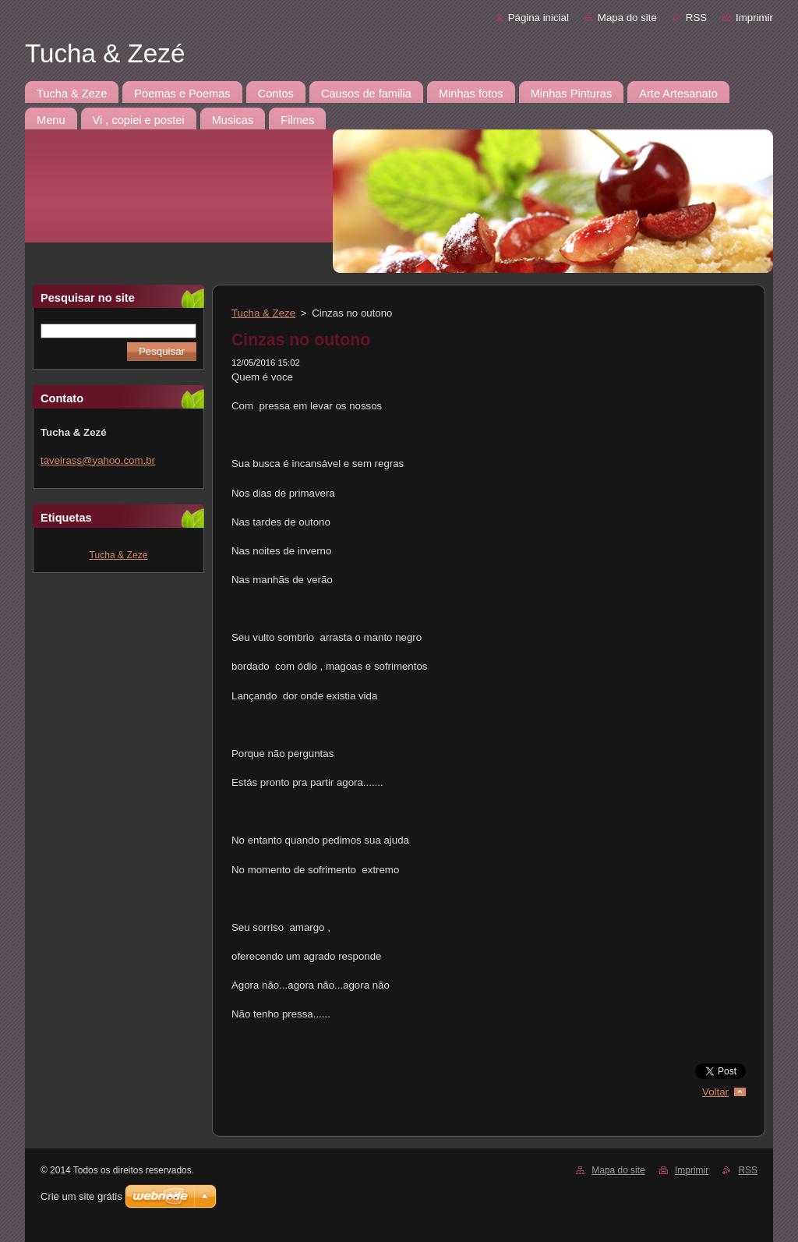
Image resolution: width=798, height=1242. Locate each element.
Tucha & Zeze (119, 555)
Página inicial (538, 17)
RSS (696, 17)
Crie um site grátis (81, 1196)
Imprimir (754, 17)
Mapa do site (627, 17)
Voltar (715, 1092)
